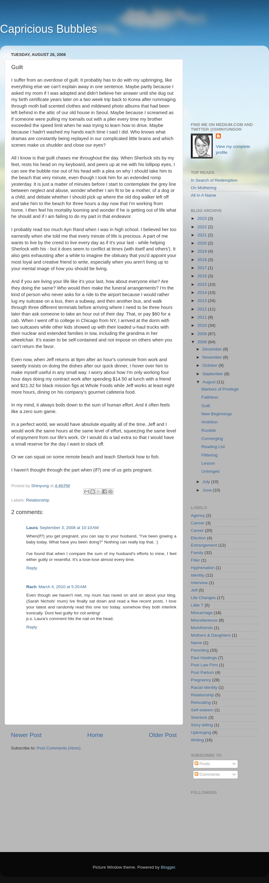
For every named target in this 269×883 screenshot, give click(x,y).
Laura (32, 527)
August (209, 382)
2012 (202, 309)
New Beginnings (216, 413)
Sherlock (199, 717)
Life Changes (203, 597)
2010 (202, 325)
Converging (212, 438)
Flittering (209, 455)
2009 (202, 333)
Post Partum (202, 672)
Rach (31, 586)
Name (196, 642)
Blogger (168, 867)
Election (198, 538)
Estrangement (204, 545)
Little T (197, 605)
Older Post (163, 735)
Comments (207, 774)
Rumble (208, 430)
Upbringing (201, 732)
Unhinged (210, 471)
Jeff (194, 590)
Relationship (37, 500)
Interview (199, 582)
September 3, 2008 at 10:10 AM (69, 527)
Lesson (208, 463)
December (212, 349)
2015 (202, 284)
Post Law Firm (204, 665)
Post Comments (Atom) (59, 748)
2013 (202, 300)
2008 (202, 342)
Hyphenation (203, 567)
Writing (197, 740)
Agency (198, 515)
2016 (202, 276)
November (212, 357)
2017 (202, 267)
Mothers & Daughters (211, 635)
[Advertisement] (224, 81)
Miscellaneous (204, 620)
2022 (202, 227)
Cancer (198, 523)
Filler (195, 560)
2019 (202, 251)
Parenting (200, 650)
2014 (202, 292)
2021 (202, 235)
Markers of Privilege (220, 389)
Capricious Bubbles (48, 29)
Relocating (201, 702)
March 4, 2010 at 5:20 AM (62, 586)
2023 (202, 218)
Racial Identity (204, 687)
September (213, 373)
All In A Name (203, 195)
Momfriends (202, 627)
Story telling (202, 725)
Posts (202, 763)
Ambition (209, 422)
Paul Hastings (204, 657)
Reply (31, 568)
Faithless (209, 397)
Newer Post (26, 735)
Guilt (205, 405)
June (207, 490)
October (210, 365)
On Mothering (203, 187)
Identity (198, 575)
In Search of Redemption (214, 180)
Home (95, 735)
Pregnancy (201, 680)
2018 (202, 259)
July (206, 481)
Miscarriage (202, 612)
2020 (202, 243)
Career (197, 530)
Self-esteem (202, 710)
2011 (202, 317)
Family (197, 552)
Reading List (213, 446)
